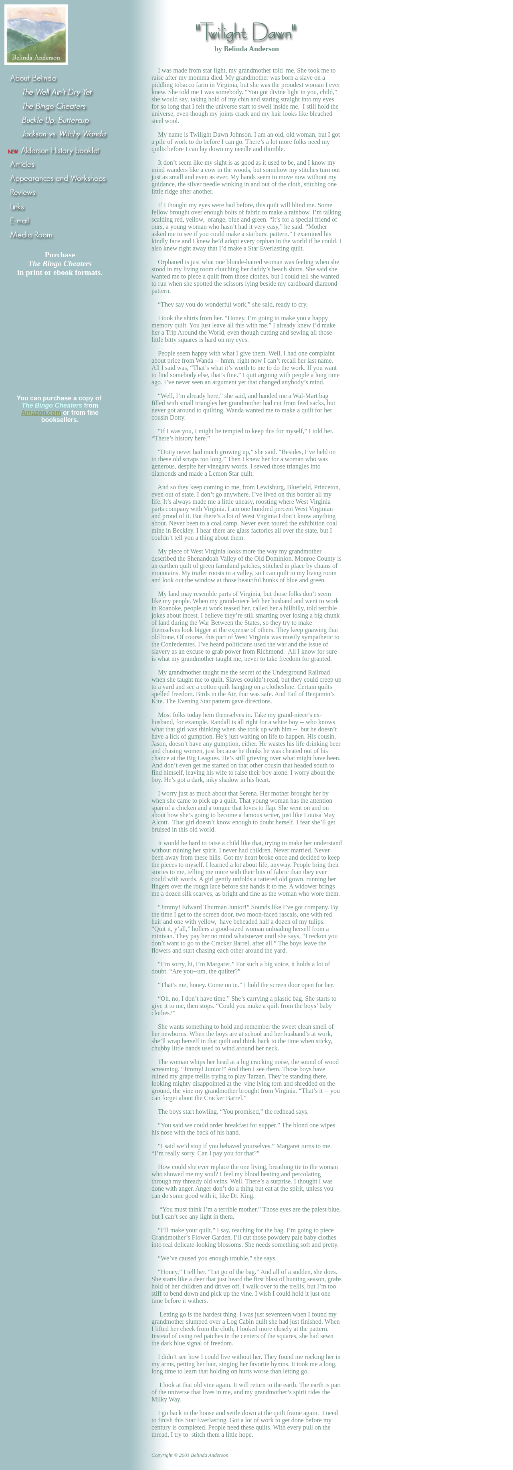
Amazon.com (41, 412)
